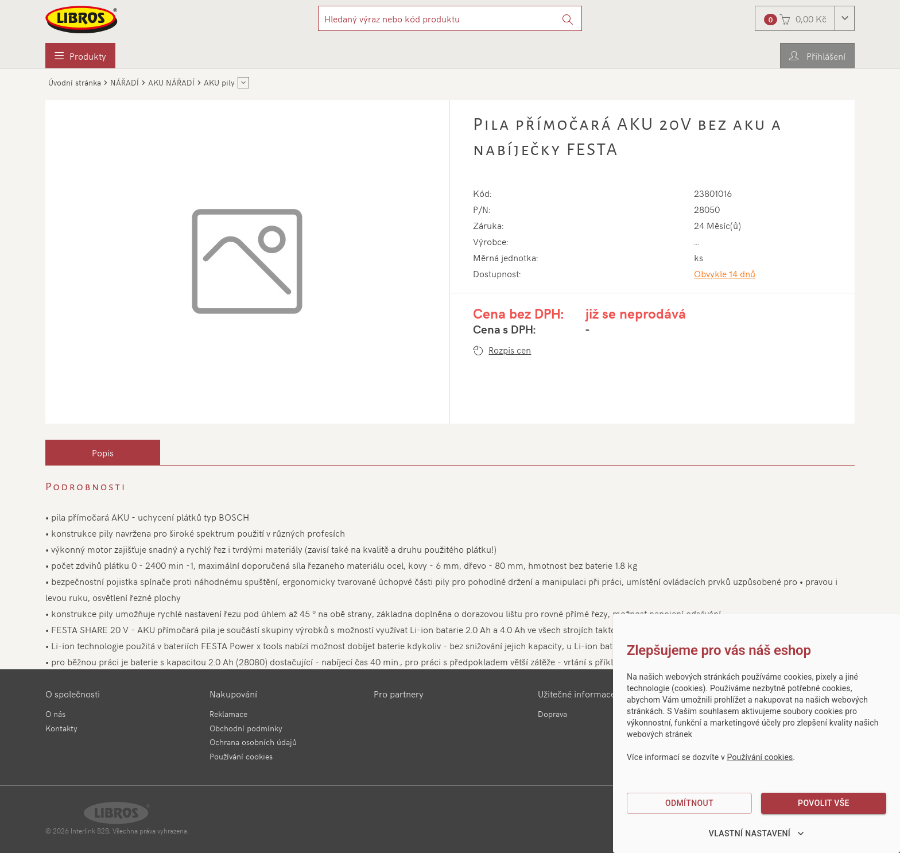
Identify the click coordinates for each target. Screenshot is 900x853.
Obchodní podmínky (246, 728)
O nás (55, 713)
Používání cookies (241, 756)
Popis (103, 452)
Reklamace (228, 713)
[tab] (102, 452)
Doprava (552, 713)
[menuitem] (80, 55)
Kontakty (61, 728)
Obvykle (724, 273)
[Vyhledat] (568, 18)
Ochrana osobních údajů (253, 741)
